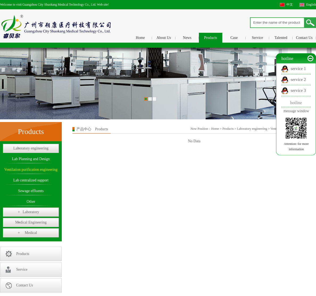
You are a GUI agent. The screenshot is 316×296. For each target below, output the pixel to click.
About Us (164, 38)
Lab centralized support (30, 180)
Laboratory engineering (30, 148)
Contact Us (304, 38)
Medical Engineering (31, 222)
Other (31, 202)
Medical (27, 233)
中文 (289, 4)
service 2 (298, 79)
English (311, 4)
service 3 (298, 90)
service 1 (298, 68)
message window (296, 111)
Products (210, 38)
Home (140, 38)
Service (257, 38)
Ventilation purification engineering (31, 170)
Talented (280, 38)
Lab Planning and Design (31, 159)
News (187, 38)
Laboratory (28, 212)
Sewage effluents (31, 191)
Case (233, 38)
